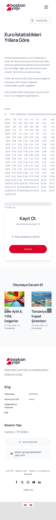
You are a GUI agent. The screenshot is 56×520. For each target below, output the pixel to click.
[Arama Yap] (40, 20)
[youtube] (33, 482)
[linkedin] (39, 482)
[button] (6, 310)
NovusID (28, 474)
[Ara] (32, 20)
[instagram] (28, 482)
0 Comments (12, 327)
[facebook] (16, 482)
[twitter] (22, 482)
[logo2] (15, 4)
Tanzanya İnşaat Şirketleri (39, 316)
